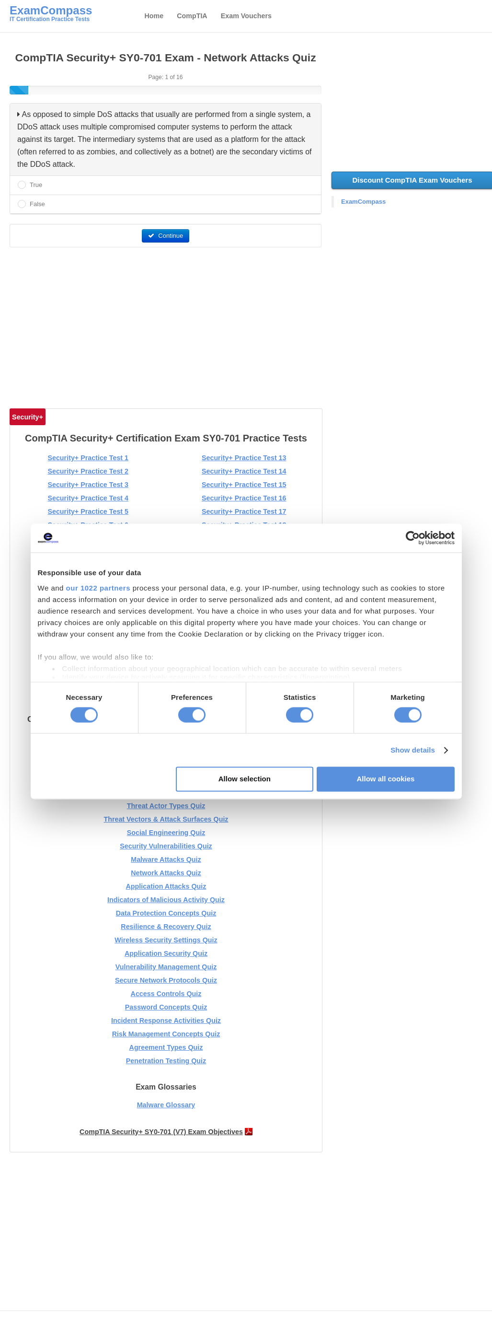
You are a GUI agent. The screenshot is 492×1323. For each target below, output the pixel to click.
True (36, 184)
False (37, 204)
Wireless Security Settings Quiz (165, 940)
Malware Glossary (166, 1105)
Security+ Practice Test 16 (244, 498)
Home (153, 16)
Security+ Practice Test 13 (244, 458)
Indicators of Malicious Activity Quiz (166, 900)
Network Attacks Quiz (166, 873)
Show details (412, 750)
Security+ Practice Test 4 (87, 498)
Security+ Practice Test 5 (87, 511)
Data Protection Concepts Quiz (166, 913)
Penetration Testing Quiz (166, 1061)
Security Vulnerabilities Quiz (166, 846)
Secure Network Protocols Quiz (166, 980)
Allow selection (244, 779)
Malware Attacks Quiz (166, 859)
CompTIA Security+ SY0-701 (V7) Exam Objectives (161, 1132)
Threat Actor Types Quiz (166, 806)
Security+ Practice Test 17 (244, 511)
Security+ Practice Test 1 (87, 458)
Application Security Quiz (166, 953)
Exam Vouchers (246, 16)
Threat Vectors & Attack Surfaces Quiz (165, 819)
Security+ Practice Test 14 (244, 471)
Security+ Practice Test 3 (87, 484)
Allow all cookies (386, 779)
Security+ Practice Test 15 (244, 484)
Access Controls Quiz (166, 994)
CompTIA (192, 16)
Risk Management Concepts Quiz (166, 1034)
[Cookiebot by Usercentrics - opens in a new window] (413, 538)
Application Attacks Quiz (166, 886)
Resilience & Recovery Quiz (166, 926)
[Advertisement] (166, 324)
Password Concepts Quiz (166, 1007)
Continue (165, 235)
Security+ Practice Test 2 (87, 471)
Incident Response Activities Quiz (166, 1020)
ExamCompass (363, 201)
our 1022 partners (98, 588)
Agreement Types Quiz (166, 1047)
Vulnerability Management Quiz (166, 967)
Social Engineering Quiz (166, 832)
